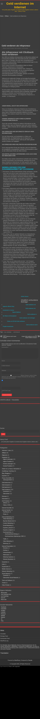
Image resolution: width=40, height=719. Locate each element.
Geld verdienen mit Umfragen (27, 318)
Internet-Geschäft (6, 507)
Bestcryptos (4, 592)
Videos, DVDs (6, 505)
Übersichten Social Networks (10, 577)
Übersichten (6, 493)
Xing (2, 620)
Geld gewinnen (6, 487)
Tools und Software (7, 580)
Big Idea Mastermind (8, 521)
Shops (4, 514)
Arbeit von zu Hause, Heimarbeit (10, 468)
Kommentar (5, 347)
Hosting (5, 550)
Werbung (5, 543)
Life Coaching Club (6, 594)
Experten (4, 475)
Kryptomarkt (5, 566)
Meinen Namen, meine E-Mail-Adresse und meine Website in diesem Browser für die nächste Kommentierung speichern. (19, 377)
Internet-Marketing (7, 517)
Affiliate (7, 16)
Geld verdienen (18, 48)
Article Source (24, 296)
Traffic (4, 539)
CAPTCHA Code (6, 390)
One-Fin (3, 597)
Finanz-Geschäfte (6, 478)
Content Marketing (8, 523)
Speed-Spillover (16, 312)
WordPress (17, 660)
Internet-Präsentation (7, 546)
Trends (4, 582)
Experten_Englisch (8, 530)
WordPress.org (4, 640)
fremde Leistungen (8, 463)
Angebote (4, 457)
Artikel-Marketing (7, 518)
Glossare (4, 496)
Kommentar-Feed (5, 638)
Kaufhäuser (6, 512)
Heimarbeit (5, 498)
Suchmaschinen (7, 532)
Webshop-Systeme (8, 557)
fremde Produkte (10, 48)
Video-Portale (5, 585)
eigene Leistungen (8, 459)
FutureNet (3, 608)
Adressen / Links (6, 450)
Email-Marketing (7, 525)
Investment (6, 491)
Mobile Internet (6, 569)
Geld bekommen (6, 482)
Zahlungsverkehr (7, 479)
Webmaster (6, 554)
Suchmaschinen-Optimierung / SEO (14, 536)
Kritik (3, 564)
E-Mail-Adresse (6, 365)
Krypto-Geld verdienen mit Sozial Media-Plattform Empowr (29, 336)
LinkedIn (3, 612)
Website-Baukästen (8, 559)
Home (1, 16)
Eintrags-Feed (4, 636)
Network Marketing (7, 571)
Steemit (3, 617)
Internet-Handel (6, 510)
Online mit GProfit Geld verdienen (16, 321)
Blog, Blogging (6, 473)
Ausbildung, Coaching (8, 471)
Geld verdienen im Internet (20, 5)
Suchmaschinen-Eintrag (11, 534)
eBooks (5, 502)
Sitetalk (3, 615)
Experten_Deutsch (8, 527)
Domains (5, 548)
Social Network (6, 573)
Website (4, 370)
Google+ (3, 610)
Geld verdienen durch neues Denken (10, 336)
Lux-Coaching (4, 596)
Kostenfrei (4, 562)
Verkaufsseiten (7, 552)
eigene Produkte (7, 461)
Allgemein (4, 455)
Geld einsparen (6, 485)
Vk (1, 619)
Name (3, 360)
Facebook (5, 575)
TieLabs (30, 660)
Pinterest (3, 614)
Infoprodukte (17, 332)
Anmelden (3, 633)
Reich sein (4, 599)
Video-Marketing (7, 541)
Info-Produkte (25, 48)
